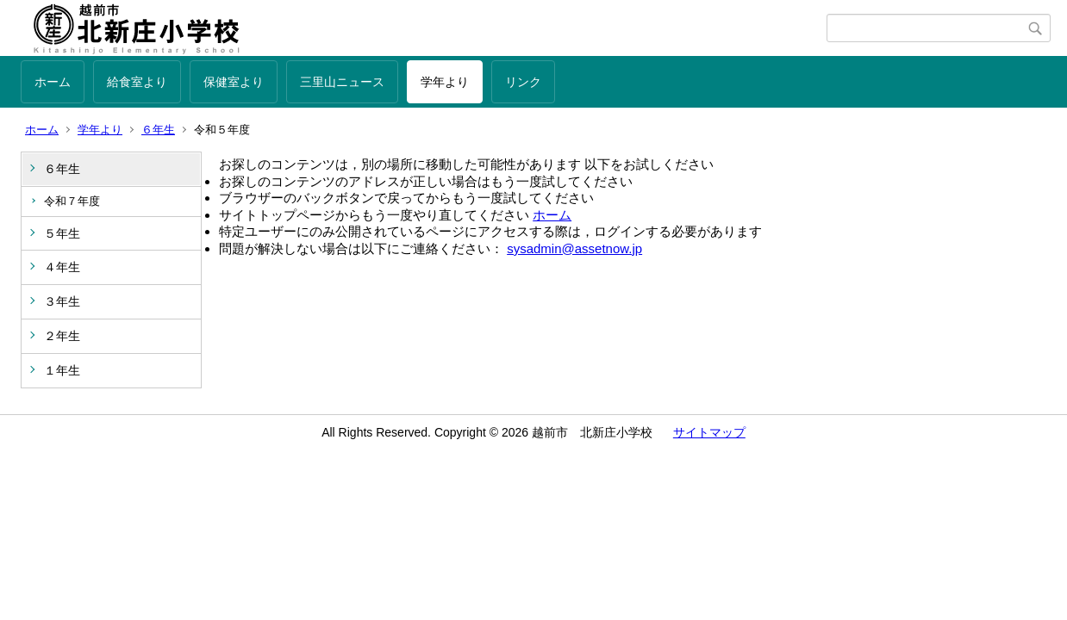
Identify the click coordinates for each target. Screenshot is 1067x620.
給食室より (137, 82)
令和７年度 (72, 201)
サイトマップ (709, 432)
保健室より (233, 82)
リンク (523, 82)
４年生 (62, 267)
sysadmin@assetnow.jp (574, 248)
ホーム (52, 82)
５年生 (62, 233)
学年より (445, 82)
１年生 (62, 370)
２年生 (62, 336)
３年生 (62, 301)
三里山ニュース (342, 82)
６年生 (158, 129)
